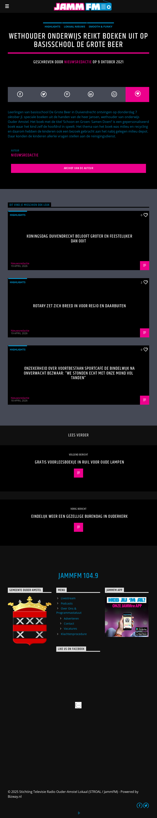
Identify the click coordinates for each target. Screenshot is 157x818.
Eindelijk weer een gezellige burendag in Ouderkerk (79, 516)
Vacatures (70, 628)
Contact (69, 623)
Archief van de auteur (78, 168)
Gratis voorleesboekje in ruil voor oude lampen (79, 462)
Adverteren (71, 618)
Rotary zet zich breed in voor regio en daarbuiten (79, 305)
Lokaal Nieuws (74, 26)
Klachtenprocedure (74, 634)
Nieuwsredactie (78, 62)
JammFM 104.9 (78, 576)
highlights (52, 26)
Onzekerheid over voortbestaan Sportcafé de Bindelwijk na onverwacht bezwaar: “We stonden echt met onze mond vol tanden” (79, 373)
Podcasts (67, 603)
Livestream (68, 598)
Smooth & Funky (100, 26)
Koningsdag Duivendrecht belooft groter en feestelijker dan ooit (79, 239)
